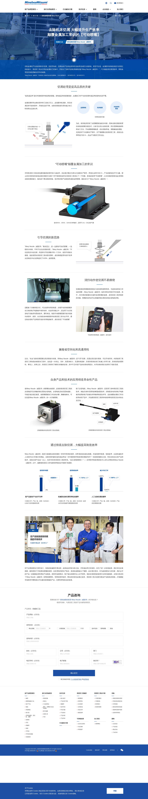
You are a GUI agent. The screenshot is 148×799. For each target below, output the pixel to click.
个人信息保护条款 (76, 679)
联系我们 (120, 3)
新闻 (94, 9)
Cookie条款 (89, 750)
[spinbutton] (41, 628)
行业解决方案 (67, 9)
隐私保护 (97, 750)
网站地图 (104, 750)
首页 (28, 15)
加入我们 (120, 9)
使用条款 (86, 679)
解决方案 (35, 15)
